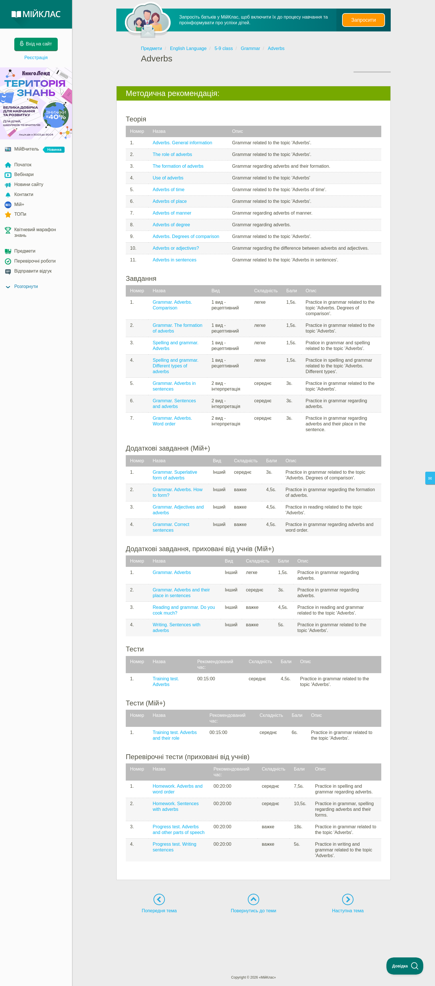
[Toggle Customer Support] (405, 966)
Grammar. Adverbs (172, 572)
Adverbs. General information (182, 142)
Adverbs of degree (171, 224)
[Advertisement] (253, 933)
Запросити (363, 20)
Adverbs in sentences (174, 259)
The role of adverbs (172, 154)
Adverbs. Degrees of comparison (186, 236)
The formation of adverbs (178, 166)
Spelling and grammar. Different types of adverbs (175, 366)
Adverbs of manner (172, 213)
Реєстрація (36, 57)
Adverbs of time (168, 189)
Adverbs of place (170, 201)
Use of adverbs (168, 177)
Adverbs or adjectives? (176, 248)
